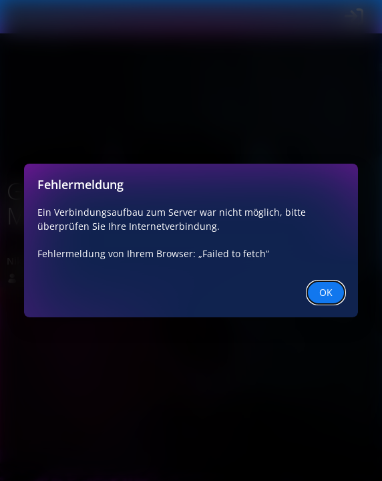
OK (326, 292)
